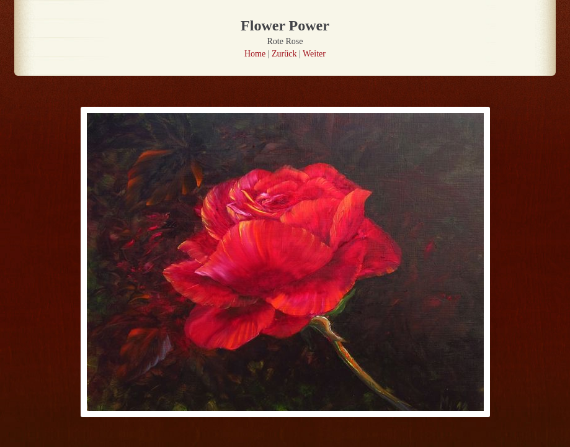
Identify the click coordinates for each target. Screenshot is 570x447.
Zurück (284, 53)
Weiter (314, 53)
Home (254, 53)
